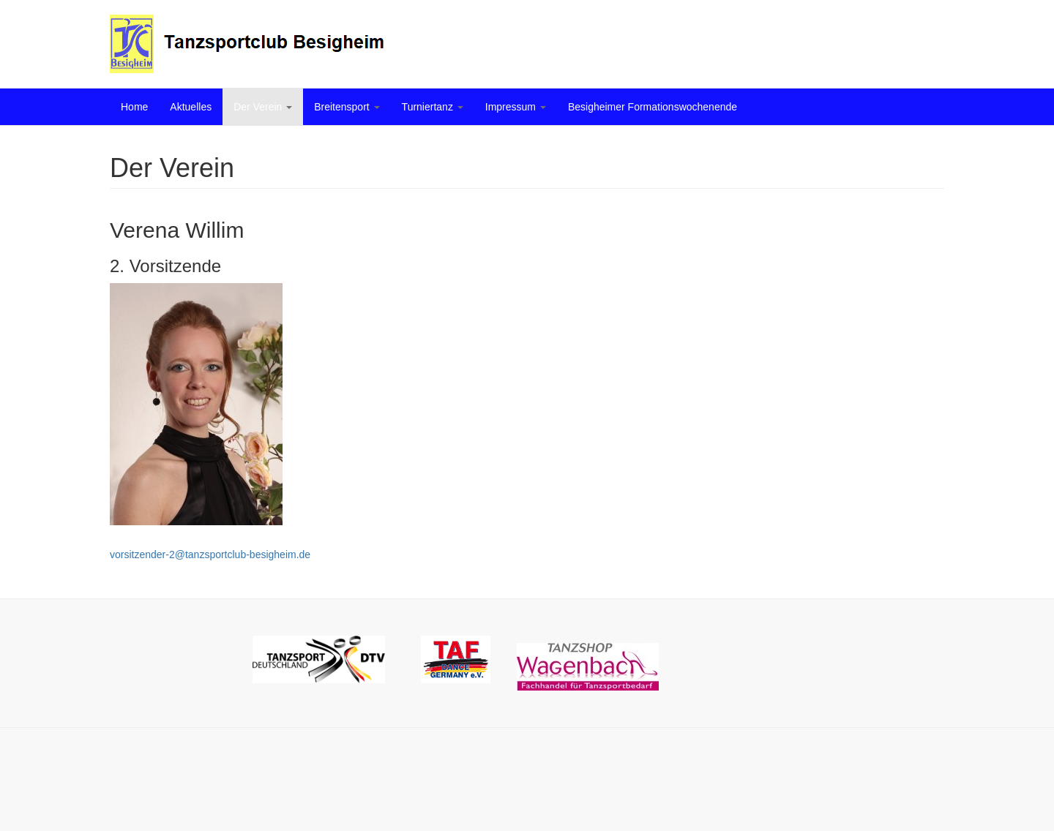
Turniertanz (432, 107)
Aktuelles (191, 107)
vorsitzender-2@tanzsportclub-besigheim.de (210, 554)
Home (134, 107)
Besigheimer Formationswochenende (652, 107)
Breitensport (346, 107)
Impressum (515, 107)
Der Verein (262, 107)
